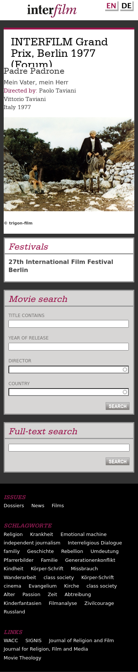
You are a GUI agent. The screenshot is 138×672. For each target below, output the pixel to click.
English (110, 5)
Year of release (28, 338)
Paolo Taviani (57, 90)
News (37, 505)
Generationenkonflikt (90, 560)
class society (58, 577)
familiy (12, 551)
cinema (12, 586)
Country (19, 383)
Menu (9, 11)
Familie (49, 560)
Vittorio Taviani (25, 99)
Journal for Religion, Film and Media (46, 649)
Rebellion (72, 551)
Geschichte (40, 551)
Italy (10, 107)
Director (19, 360)
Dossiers (14, 505)
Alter (9, 594)
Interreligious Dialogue (95, 543)
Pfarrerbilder (18, 560)
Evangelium (43, 586)
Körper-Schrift (47, 568)
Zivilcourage (99, 603)
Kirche (71, 586)
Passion (31, 594)
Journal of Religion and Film (81, 640)
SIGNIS (33, 640)
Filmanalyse (63, 603)
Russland (14, 611)
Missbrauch (84, 568)
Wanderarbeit (20, 577)
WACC (11, 640)
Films (58, 505)
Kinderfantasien (22, 603)
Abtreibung (77, 594)
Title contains (26, 315)
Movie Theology (22, 658)
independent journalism (32, 543)
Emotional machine (83, 534)
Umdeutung (105, 551)
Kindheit (14, 568)
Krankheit (41, 534)
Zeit (52, 594)
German (125, 5)
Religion (13, 534)
